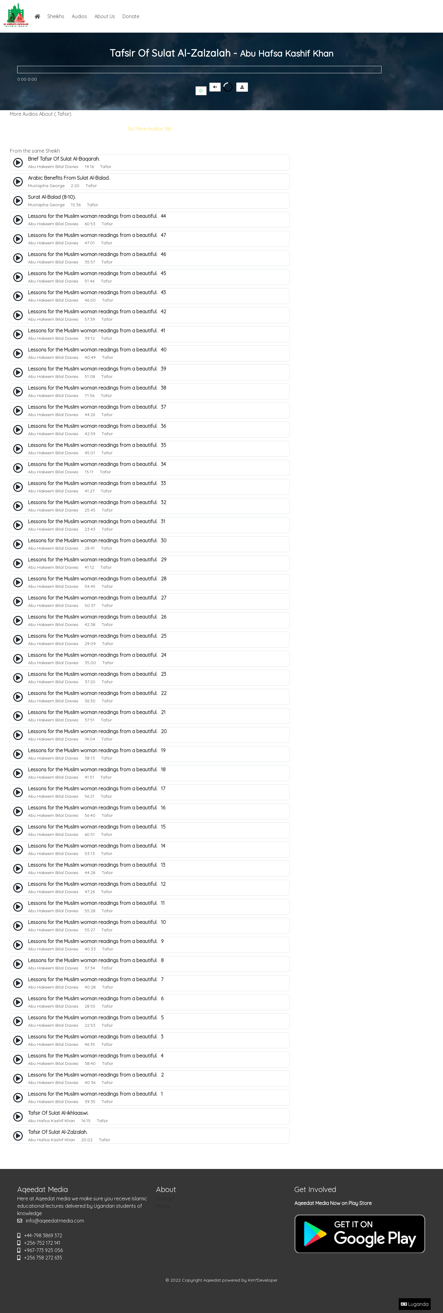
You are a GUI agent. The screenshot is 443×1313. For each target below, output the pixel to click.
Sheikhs (55, 16)
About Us (104, 16)
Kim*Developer (262, 1280)
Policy (162, 1206)
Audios (79, 16)
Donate (130, 16)
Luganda (415, 1304)
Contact (165, 1198)
